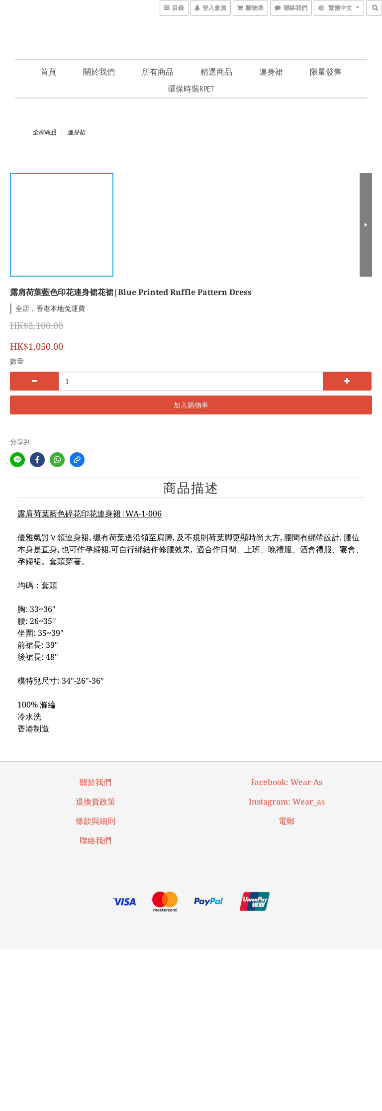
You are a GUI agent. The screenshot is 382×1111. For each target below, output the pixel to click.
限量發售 (326, 72)
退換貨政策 (95, 802)
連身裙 (271, 72)
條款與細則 (95, 821)
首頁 (48, 72)
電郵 (286, 821)
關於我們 (99, 72)
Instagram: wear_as (287, 802)
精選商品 (216, 72)
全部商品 (44, 132)
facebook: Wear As (286, 782)
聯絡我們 (95, 840)
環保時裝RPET (191, 89)
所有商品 (158, 72)
